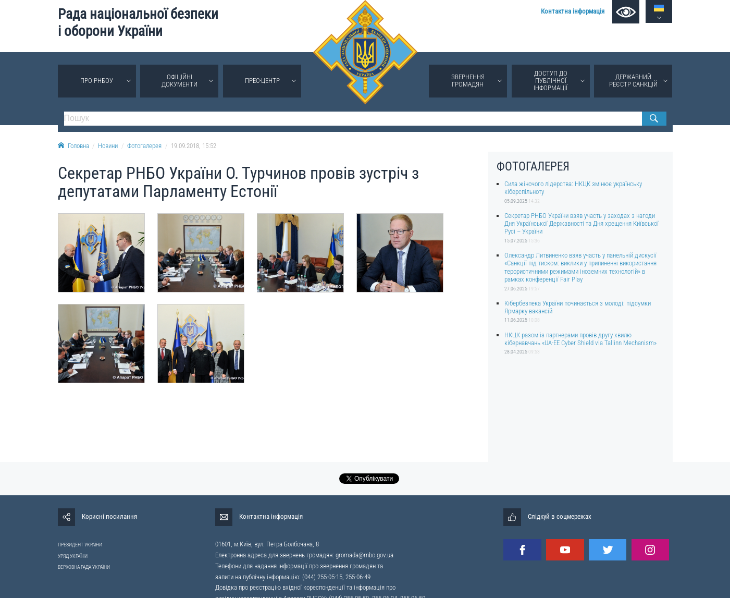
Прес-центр (262, 80)
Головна (73, 146)
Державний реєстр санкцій (633, 80)
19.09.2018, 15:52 (193, 146)
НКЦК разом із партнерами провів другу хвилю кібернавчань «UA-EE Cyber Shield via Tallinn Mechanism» (580, 339)
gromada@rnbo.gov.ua (364, 555)
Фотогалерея (144, 146)
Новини (108, 146)
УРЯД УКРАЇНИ (73, 556)
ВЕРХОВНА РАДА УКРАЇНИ (84, 567)
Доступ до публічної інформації (550, 80)
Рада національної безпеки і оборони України (138, 23)
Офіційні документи (179, 80)
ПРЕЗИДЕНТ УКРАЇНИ (80, 544)
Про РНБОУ (96, 80)
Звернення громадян (468, 80)
